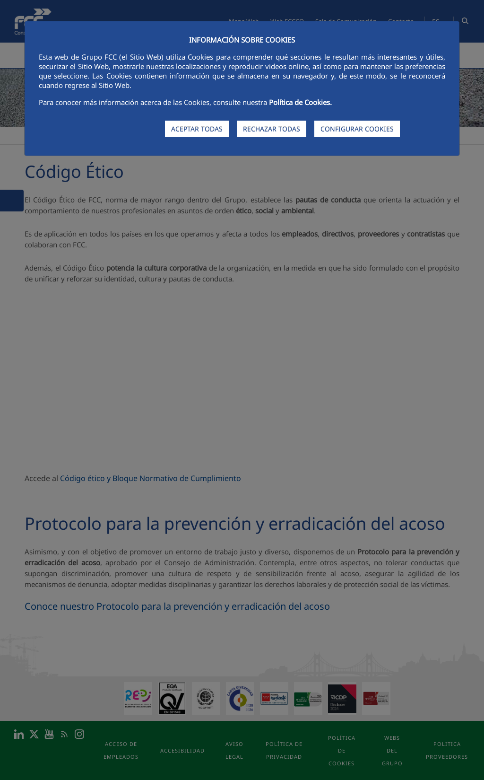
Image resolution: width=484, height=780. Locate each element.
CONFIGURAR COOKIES (357, 128)
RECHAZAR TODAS (271, 128)
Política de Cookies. (300, 102)
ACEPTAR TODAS (197, 128)
